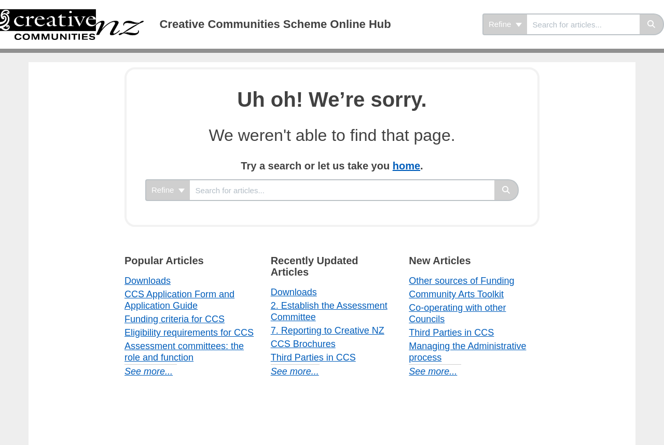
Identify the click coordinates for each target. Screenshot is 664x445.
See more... (149, 371)
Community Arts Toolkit (456, 294)
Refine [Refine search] (505, 24)
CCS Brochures (303, 344)
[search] (583, 24)
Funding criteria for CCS (175, 319)
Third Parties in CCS (313, 357)
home (406, 165)
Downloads (148, 281)
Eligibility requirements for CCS (189, 332)
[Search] (652, 24)
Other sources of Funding (461, 281)
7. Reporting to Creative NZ (327, 330)
